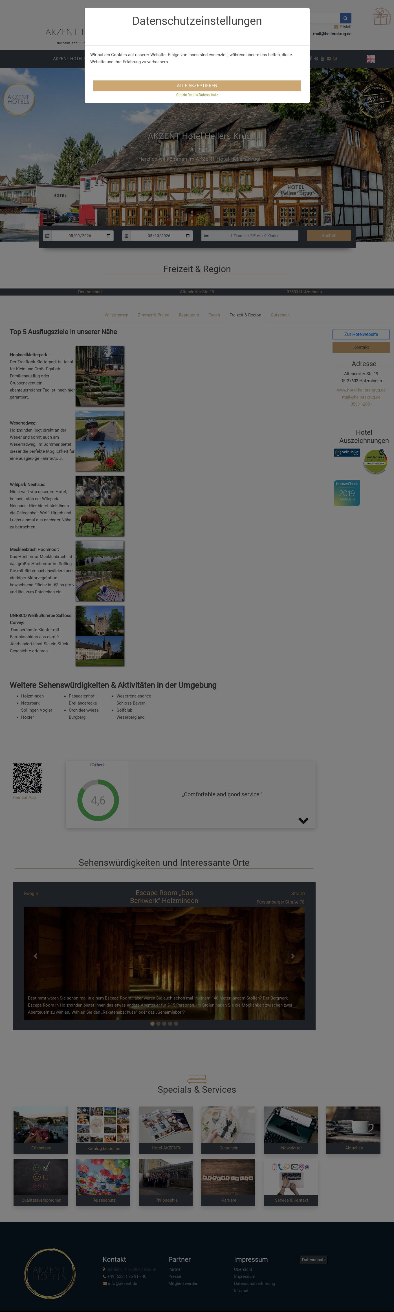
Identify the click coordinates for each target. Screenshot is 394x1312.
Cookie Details (187, 95)
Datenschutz (208, 95)
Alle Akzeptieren (197, 85)
